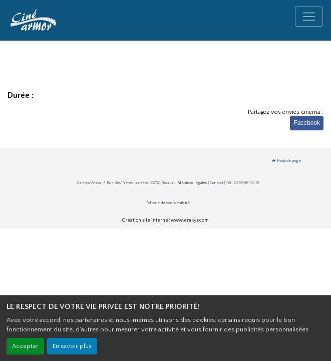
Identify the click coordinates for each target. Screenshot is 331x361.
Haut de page (286, 160)
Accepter (25, 345)
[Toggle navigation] (309, 17)
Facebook (306, 122)
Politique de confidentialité (168, 203)
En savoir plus (72, 345)
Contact (216, 182)
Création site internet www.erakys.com (165, 220)
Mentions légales (192, 182)
